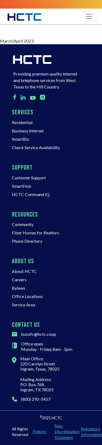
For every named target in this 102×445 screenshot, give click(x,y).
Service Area (23, 304)
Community (22, 224)
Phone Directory (27, 241)
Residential (22, 122)
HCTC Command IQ (31, 194)
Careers (19, 279)
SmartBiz (20, 139)
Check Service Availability (36, 147)
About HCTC (24, 271)
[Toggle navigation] (89, 16)
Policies (39, 431)
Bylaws (18, 287)
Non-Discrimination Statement (66, 432)
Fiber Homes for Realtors (35, 232)
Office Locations (27, 296)
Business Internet (28, 130)
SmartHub (21, 186)
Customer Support (29, 177)
